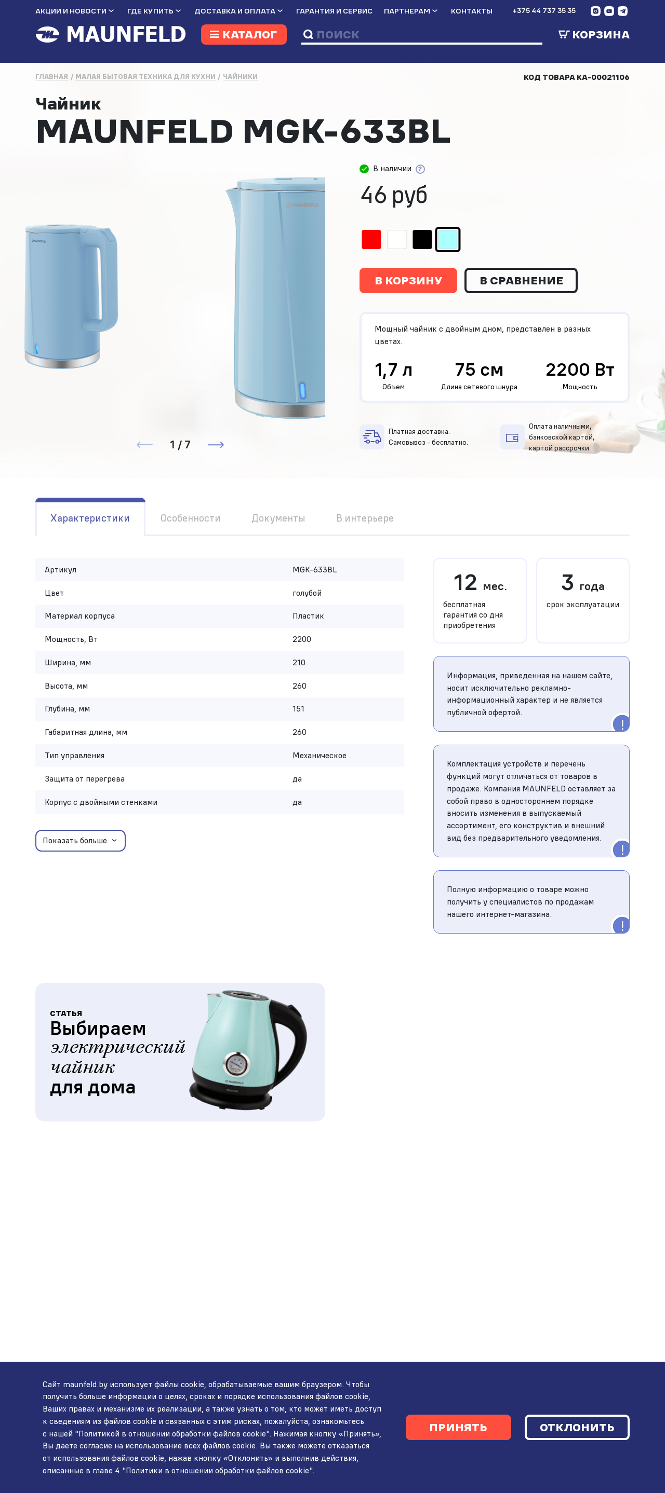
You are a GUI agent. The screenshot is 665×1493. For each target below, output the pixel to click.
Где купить (150, 11)
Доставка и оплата (234, 11)
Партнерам (407, 11)
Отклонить (577, 1427)
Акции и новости (71, 11)
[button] (215, 444)
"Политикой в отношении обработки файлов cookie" (170, 1434)
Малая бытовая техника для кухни (145, 76)
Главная (51, 76)
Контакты (472, 11)
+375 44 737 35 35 (544, 10)
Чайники (240, 76)
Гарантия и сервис (334, 11)
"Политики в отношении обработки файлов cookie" (215, 1470)
